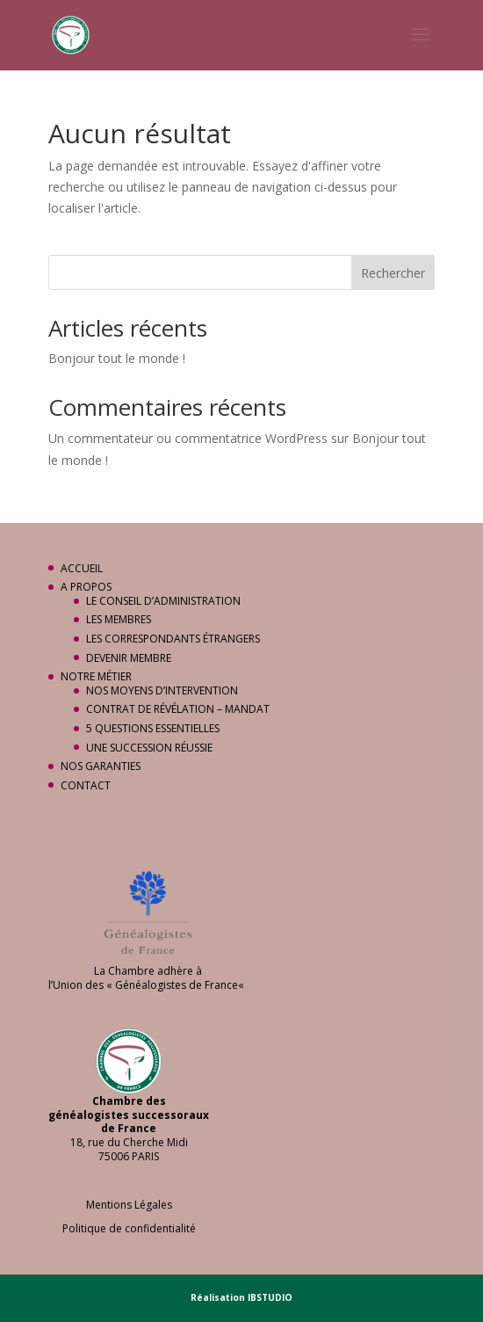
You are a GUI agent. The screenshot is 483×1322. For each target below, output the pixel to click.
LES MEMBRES (118, 619)
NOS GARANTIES (101, 766)
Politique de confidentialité (129, 1228)
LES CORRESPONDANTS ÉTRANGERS (173, 638)
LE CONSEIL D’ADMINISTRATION (163, 600)
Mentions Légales (129, 1204)
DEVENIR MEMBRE (128, 657)
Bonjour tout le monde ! (116, 358)
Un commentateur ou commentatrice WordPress (188, 438)
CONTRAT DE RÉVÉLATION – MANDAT (178, 708)
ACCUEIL (82, 568)
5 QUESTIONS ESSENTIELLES (153, 728)
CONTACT (86, 785)
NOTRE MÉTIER (96, 676)
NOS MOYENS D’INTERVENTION (162, 690)
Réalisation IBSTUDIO (241, 1297)
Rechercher (393, 273)
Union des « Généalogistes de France (145, 984)
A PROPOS (86, 586)
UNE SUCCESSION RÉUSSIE (149, 747)
